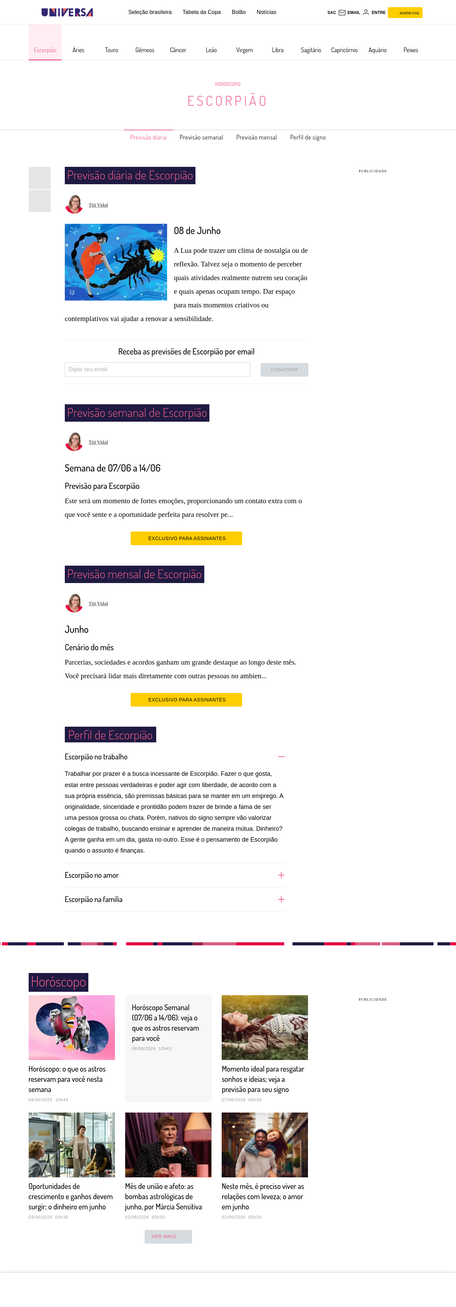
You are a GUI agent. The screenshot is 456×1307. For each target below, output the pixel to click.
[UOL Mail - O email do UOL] (349, 13)
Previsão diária (137, 137)
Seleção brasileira (150, 12)
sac (331, 12)
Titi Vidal (98, 205)
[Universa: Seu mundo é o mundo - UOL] (67, 12)
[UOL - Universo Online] (99, 12)
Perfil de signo (319, 137)
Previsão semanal (198, 137)
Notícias (266, 12)
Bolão (239, 12)
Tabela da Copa (201, 12)
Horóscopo (228, 84)
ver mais (168, 1256)
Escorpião (228, 100)
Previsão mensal (261, 137)
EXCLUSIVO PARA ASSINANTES (186, 538)
